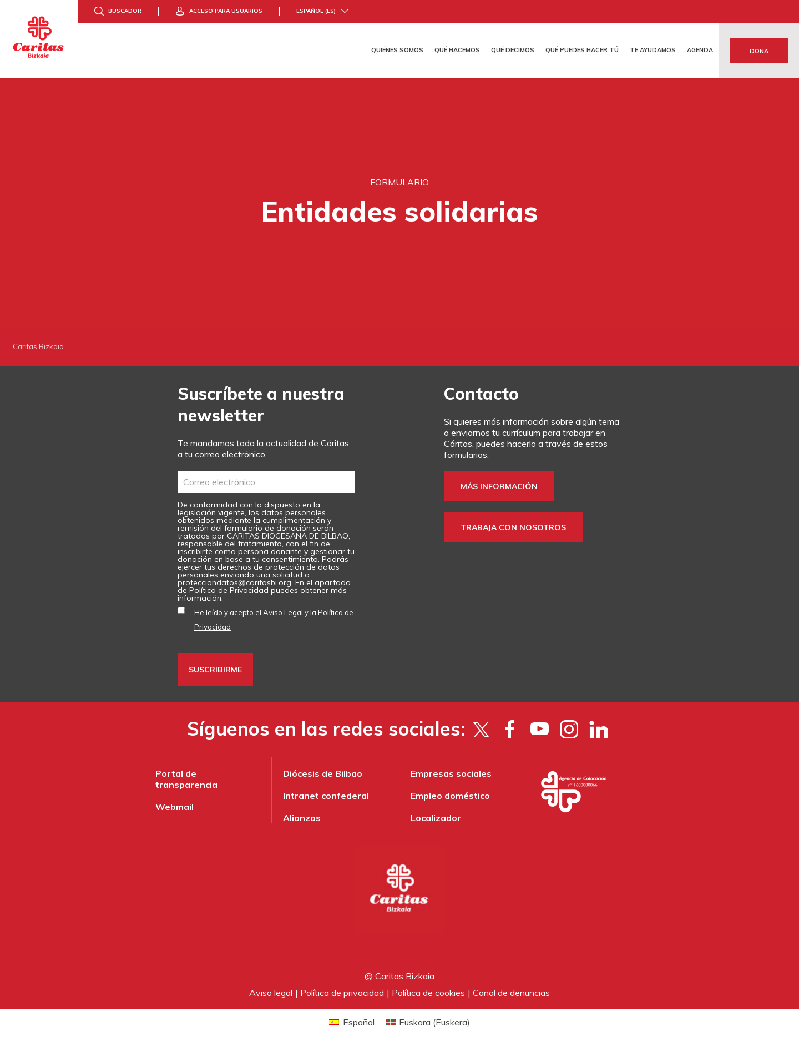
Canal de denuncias (511, 992)
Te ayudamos (653, 50)
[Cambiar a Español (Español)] (351, 1022)
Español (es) (316, 10)
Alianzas (302, 817)
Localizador (436, 817)
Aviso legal (270, 992)
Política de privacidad (342, 992)
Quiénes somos (397, 50)
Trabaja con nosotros (513, 527)
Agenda (700, 50)
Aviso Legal (283, 612)
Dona (759, 51)
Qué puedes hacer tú (582, 50)
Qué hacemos (457, 50)
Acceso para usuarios (225, 10)
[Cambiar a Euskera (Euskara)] (428, 1022)
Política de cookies (428, 992)
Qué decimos (512, 50)
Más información (499, 486)
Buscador (124, 10)
